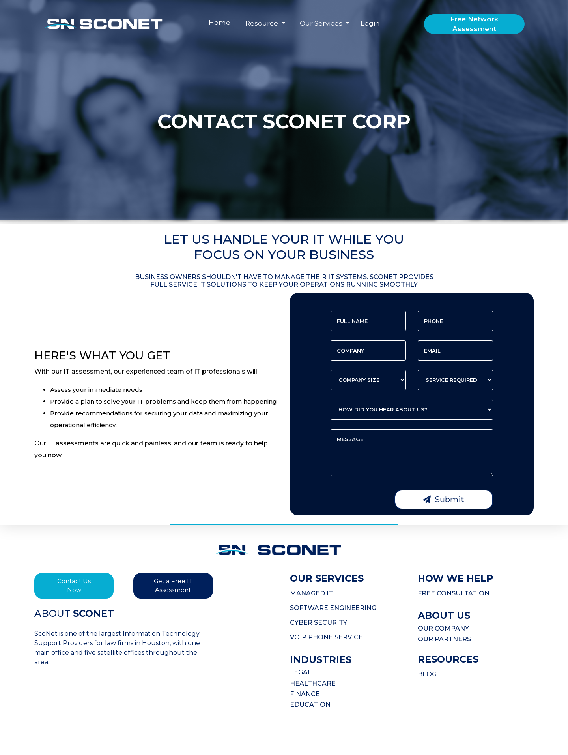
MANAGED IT (311, 593)
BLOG (427, 674)
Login (370, 23)
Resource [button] (262, 23)
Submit (443, 499)
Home (219, 22)
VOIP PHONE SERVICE (326, 637)
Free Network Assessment (474, 24)
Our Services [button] (322, 23)
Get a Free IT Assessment (173, 585)
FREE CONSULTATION (454, 593)
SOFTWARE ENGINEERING (333, 608)
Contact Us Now (74, 585)
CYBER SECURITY (318, 622)
